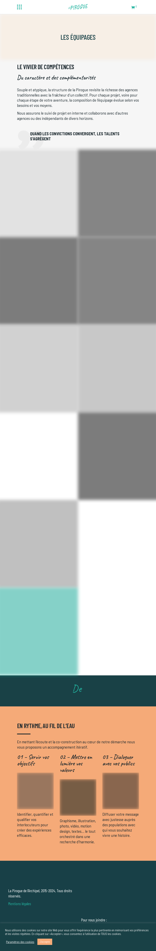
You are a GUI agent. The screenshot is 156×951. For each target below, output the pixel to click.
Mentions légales (19, 903)
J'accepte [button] (45, 941)
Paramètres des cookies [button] (20, 942)
